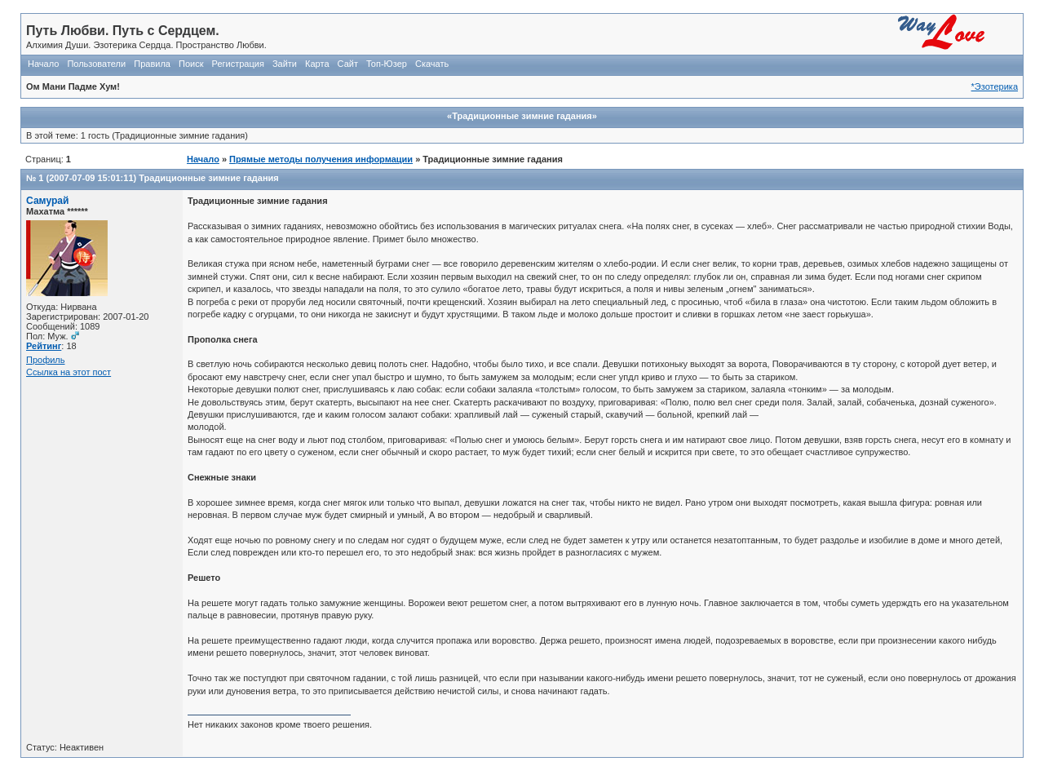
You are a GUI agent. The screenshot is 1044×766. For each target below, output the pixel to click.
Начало (43, 64)
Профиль (45, 360)
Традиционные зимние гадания (209, 178)
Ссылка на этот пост (68, 372)
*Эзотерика (994, 86)
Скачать (432, 64)
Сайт (348, 64)
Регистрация (238, 64)
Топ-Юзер (386, 64)
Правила (152, 64)
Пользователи (96, 64)
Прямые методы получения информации (321, 159)
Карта (317, 64)
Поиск (191, 64)
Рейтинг (43, 346)
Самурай (47, 200)
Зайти (284, 64)
